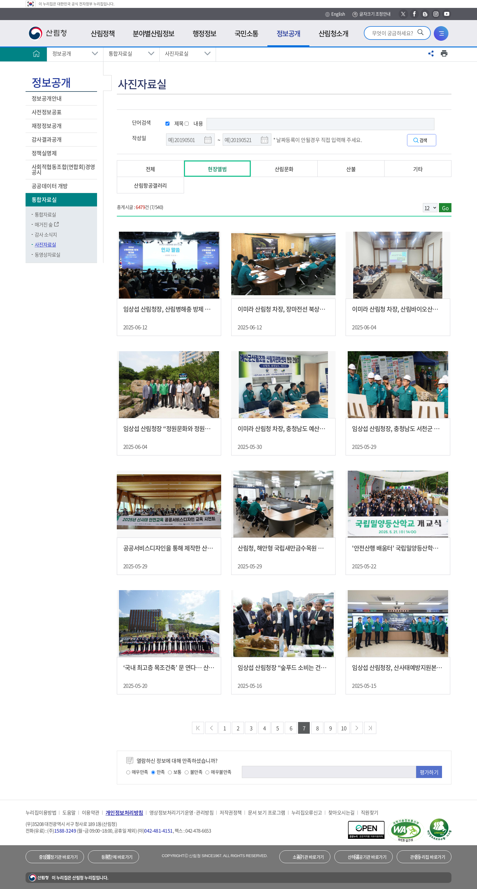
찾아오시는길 (341, 812)
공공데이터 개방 (50, 186)
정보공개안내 (47, 98)
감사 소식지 (46, 234)
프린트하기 (444, 53)
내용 (198, 123)
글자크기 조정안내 (371, 14)
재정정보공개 (47, 126)
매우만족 (137, 772)
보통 (175, 772)
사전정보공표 (47, 112)
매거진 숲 (44, 224)
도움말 (68, 812)
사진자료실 (176, 53)
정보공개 (61, 53)
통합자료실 (120, 53)
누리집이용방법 (41, 812)
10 (343, 728)
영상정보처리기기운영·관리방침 (181, 812)
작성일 (139, 137)
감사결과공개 (47, 139)
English (335, 14)
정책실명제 (45, 153)
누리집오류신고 (306, 812)
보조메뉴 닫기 (107, 83)
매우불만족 (218, 772)
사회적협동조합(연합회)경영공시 (63, 169)
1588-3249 (65, 830)
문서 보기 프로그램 (266, 812)
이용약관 (90, 812)
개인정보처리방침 (124, 812)
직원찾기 (369, 812)
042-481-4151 (158, 830)
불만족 (193, 772)
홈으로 (36, 53)
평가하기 (429, 772)
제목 (179, 123)
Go (445, 208)
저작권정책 (231, 812)
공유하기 (431, 53)
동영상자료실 (47, 254)
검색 (424, 140)
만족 (158, 772)
